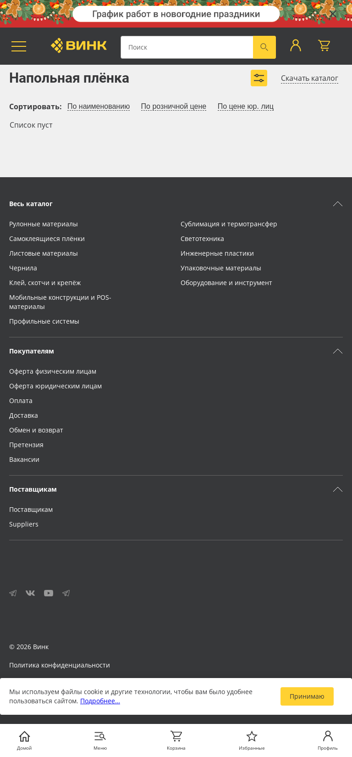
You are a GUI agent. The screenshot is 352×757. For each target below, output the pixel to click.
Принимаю (307, 696)
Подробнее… (100, 700)
